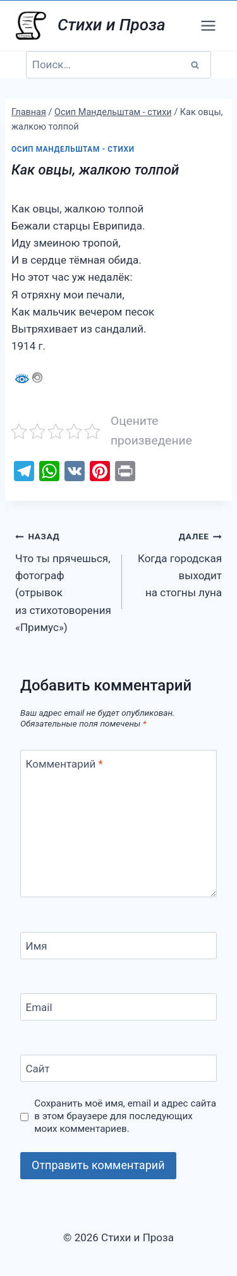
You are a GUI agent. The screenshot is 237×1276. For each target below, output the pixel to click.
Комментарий (64, 764)
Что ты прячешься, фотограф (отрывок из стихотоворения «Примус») (63, 580)
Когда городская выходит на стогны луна (177, 563)
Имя (36, 946)
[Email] (118, 1007)
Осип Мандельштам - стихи (73, 149)
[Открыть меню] (208, 25)
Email (39, 1007)
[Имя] (118, 945)
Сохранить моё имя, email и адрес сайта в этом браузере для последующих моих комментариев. (125, 1116)
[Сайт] (118, 1068)
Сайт (38, 1068)
